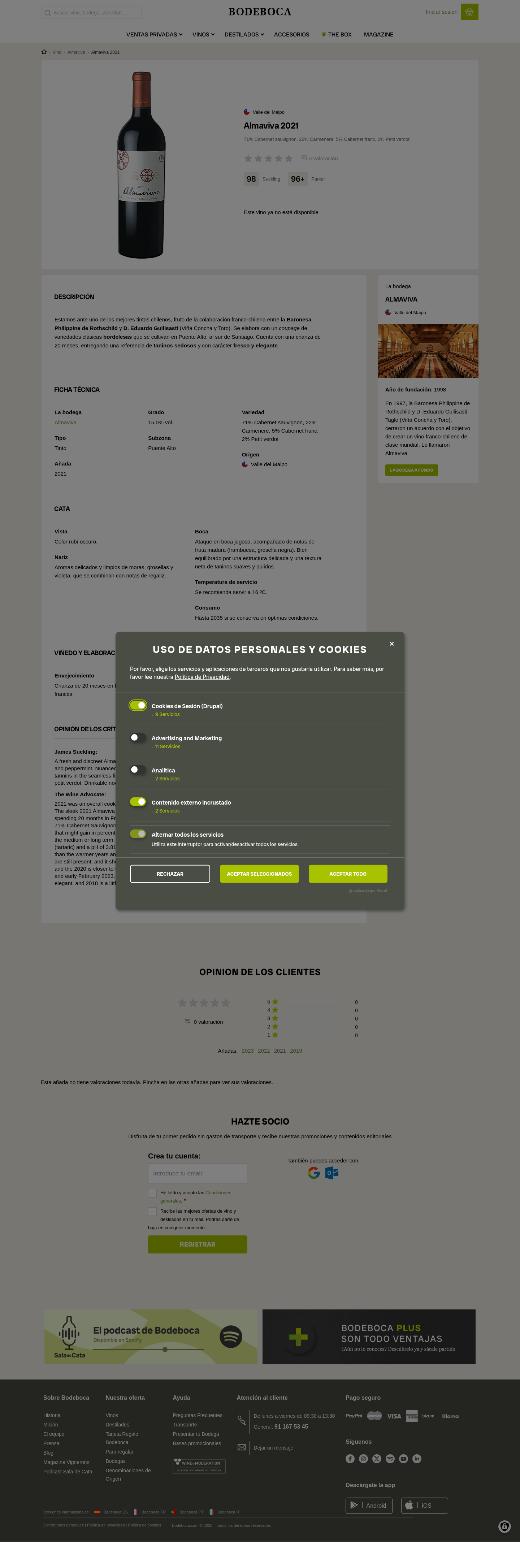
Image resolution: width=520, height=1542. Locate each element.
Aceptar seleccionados (259, 873)
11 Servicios (166, 746)
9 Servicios (166, 714)
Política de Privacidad (202, 677)
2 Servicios (166, 778)
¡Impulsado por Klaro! (368, 890)
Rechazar (170, 873)
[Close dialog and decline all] (391, 643)
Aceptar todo (348, 873)
